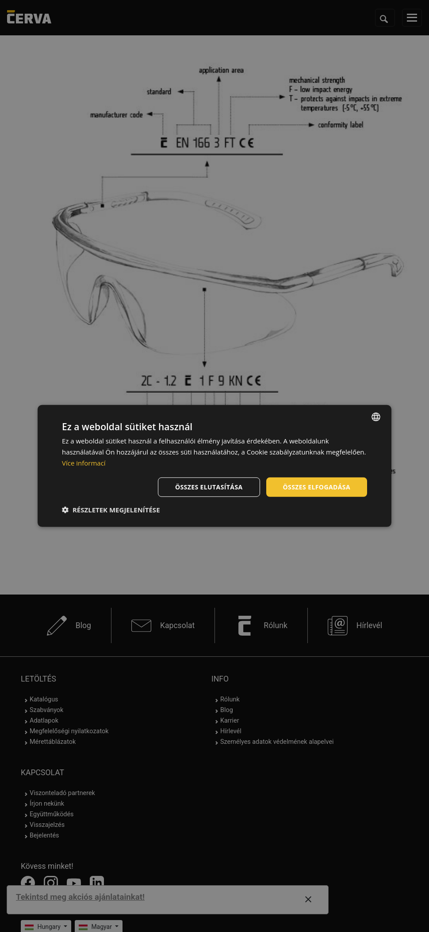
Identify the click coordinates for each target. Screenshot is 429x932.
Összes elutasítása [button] (209, 486)
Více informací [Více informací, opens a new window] (84, 462)
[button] (111, 510)
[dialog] (214, 466)
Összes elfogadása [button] (316, 486)
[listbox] (376, 417)
